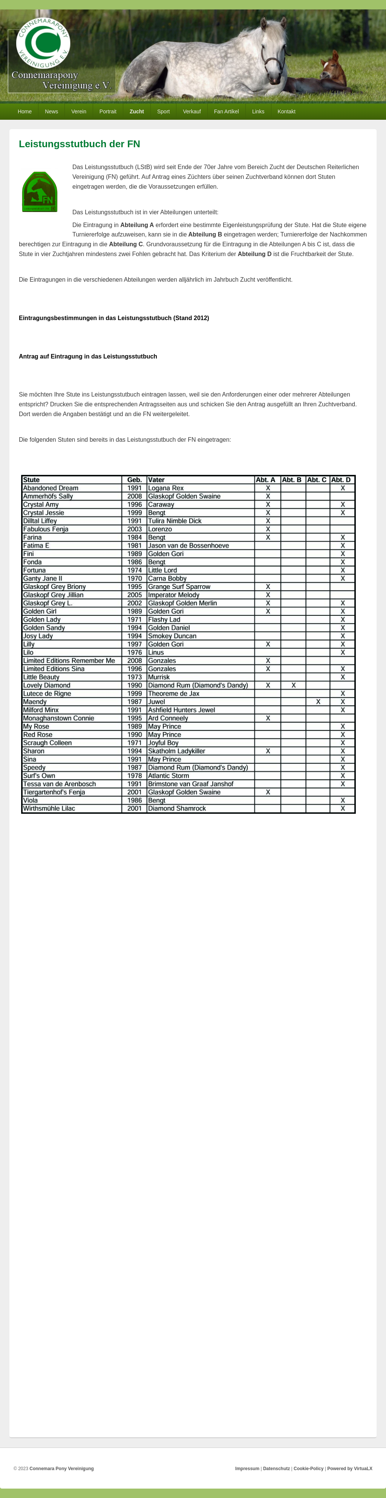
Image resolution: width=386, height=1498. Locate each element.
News (51, 111)
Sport (163, 111)
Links (258, 111)
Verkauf (192, 111)
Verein (78, 111)
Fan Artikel (226, 111)
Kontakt (287, 111)
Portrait (108, 111)
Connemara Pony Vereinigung (61, 1468)
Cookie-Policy (308, 1468)
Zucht (137, 111)
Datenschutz (276, 1468)
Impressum (247, 1468)
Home (25, 111)
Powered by (349, 1468)
